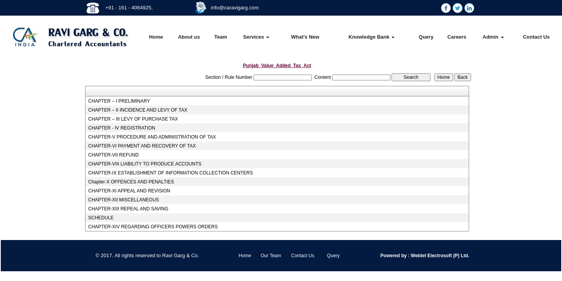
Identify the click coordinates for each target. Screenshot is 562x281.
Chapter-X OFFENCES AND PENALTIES (131, 182)
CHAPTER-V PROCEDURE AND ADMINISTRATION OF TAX (152, 137)
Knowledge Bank (372, 37)
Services (256, 37)
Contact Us (536, 37)
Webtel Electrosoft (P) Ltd (438, 255)
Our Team (271, 255)
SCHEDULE (101, 218)
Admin (493, 37)
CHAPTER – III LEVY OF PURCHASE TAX (133, 119)
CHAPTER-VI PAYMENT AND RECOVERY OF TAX (142, 146)
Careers (456, 37)
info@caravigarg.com (235, 8)
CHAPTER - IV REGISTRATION (121, 128)
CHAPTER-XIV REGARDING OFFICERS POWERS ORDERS (153, 226)
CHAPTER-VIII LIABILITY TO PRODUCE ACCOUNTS (144, 164)
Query (426, 37)
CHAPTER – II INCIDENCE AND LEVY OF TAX (137, 110)
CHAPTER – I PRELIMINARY (119, 101)
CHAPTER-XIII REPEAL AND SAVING (128, 209)
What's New (305, 37)
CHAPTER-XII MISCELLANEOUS (123, 200)
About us (189, 37)
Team (220, 37)
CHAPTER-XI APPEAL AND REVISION (129, 191)
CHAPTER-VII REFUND (113, 155)
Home (156, 37)
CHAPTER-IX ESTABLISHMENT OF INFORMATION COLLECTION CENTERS (170, 173)
